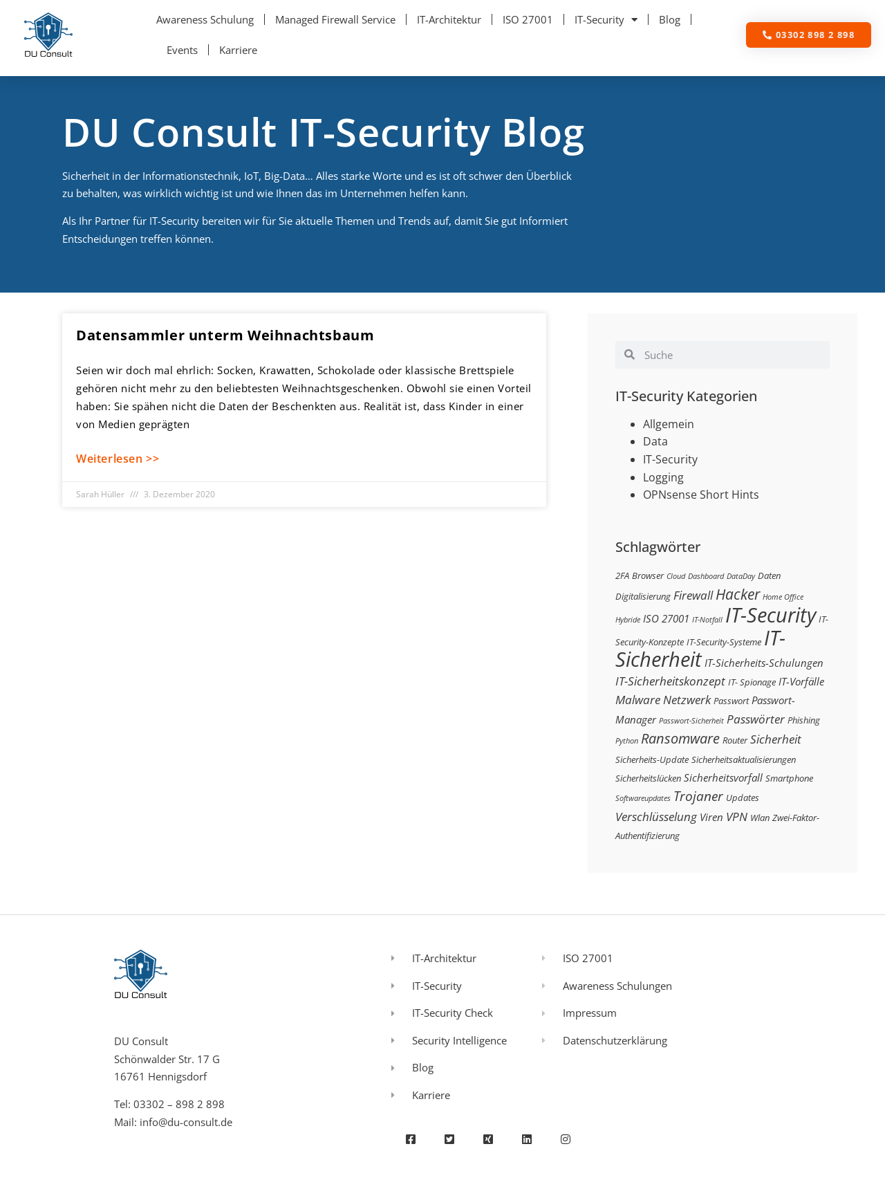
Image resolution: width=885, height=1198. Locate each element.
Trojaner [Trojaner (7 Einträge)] (698, 795)
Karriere (238, 50)
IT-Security (606, 20)
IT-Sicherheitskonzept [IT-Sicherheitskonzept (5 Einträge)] (670, 681)
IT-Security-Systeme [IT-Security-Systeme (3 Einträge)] (724, 642)
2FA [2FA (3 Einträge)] (622, 575)
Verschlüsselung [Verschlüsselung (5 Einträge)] (656, 816)
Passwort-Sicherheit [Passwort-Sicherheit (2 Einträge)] (691, 721)
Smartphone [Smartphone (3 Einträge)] (789, 778)
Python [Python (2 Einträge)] (626, 741)
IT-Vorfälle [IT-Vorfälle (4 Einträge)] (801, 681)
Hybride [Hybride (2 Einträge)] (627, 620)
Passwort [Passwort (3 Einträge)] (731, 700)
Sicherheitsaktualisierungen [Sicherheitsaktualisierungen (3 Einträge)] (743, 759)
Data (655, 441)
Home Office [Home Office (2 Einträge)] (783, 597)
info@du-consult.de (186, 1122)
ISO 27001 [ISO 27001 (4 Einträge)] (666, 618)
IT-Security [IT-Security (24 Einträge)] (770, 615)
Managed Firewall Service (335, 19)
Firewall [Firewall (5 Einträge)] (693, 595)
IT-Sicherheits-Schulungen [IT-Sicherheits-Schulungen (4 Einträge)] (764, 663)
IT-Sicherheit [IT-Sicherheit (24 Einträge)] (700, 649)
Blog (669, 19)
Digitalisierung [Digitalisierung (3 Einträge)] (643, 596)
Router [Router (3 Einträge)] (735, 740)
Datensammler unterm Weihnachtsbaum (225, 335)
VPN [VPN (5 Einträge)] (736, 816)
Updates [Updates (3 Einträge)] (742, 797)
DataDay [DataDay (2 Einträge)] (741, 576)
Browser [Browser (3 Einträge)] (648, 575)
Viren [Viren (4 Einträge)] (711, 817)
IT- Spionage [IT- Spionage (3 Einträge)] (752, 682)
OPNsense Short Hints (701, 494)
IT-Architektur (449, 19)
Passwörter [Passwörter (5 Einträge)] (756, 719)
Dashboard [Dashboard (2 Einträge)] (706, 576)
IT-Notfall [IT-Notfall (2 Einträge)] (707, 620)
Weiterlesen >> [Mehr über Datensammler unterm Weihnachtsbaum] (117, 458)
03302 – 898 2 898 (179, 1104)
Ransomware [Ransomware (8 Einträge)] (680, 738)
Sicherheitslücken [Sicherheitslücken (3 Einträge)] (648, 778)
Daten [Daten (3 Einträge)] (769, 575)
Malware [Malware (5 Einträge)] (637, 700)
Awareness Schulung (205, 19)
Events (182, 50)
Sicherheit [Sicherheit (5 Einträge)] (775, 739)
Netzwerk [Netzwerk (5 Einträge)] (687, 700)
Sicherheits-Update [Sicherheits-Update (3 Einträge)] (652, 759)
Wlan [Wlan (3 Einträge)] (760, 817)
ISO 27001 (528, 19)
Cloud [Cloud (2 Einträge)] (676, 576)
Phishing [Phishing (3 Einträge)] (804, 720)
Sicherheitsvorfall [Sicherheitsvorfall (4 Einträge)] (723, 777)
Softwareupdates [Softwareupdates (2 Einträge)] (643, 798)
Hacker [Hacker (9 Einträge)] (738, 594)
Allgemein (668, 424)
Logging (663, 477)
